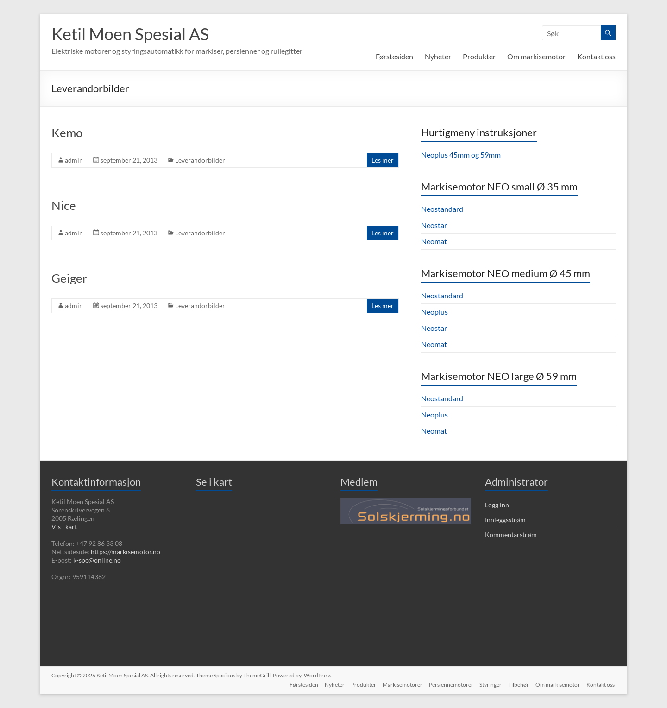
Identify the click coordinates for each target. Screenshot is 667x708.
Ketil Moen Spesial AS (130, 34)
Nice (63, 205)
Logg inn (497, 505)
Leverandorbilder (200, 160)
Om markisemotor (536, 56)
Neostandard (442, 208)
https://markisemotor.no (125, 552)
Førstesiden (394, 56)
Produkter (479, 56)
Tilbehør (517, 683)
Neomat (434, 241)
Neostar (434, 225)
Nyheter (438, 56)
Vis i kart (64, 527)
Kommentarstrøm (511, 534)
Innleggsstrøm (505, 520)
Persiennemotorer (448, 683)
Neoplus (434, 311)
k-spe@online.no (97, 560)
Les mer (382, 160)
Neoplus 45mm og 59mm (461, 154)
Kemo (66, 132)
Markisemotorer (398, 683)
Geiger (69, 278)
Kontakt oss (596, 56)
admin (74, 160)
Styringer (489, 683)
